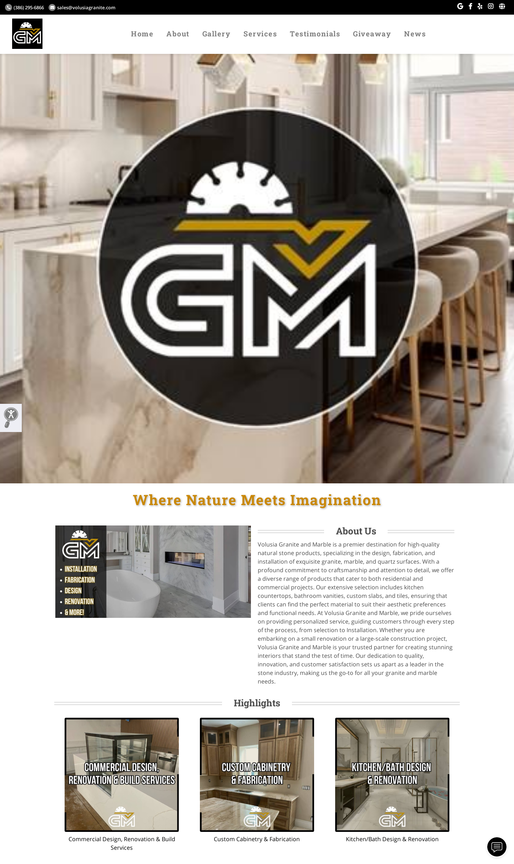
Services (260, 33)
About (178, 33)
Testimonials (315, 33)
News (415, 33)
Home (142, 33)
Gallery (216, 33)
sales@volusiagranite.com (82, 7)
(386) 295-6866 (24, 7)
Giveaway (372, 33)
